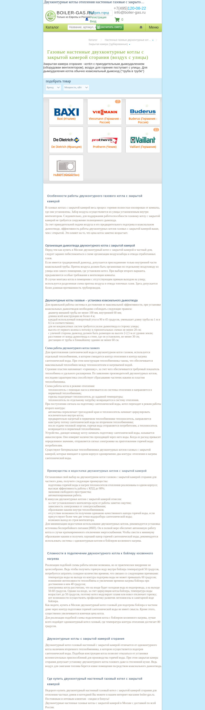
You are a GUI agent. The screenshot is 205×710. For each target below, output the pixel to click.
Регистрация (98, 17)
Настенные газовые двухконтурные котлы (128, 40)
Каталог (93, 40)
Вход (93, 21)
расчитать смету (111, 27)
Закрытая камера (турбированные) (108, 44)
